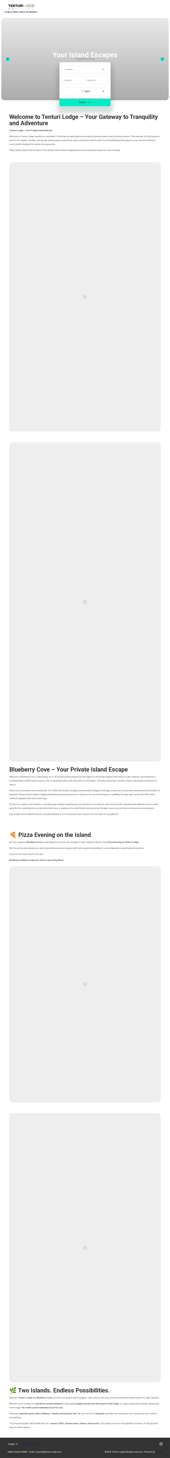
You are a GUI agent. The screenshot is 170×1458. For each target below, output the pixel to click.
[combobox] (85, 69)
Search (85, 102)
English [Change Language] (13, 1444)
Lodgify (159, 1452)
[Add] (103, 91)
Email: (32, 1452)
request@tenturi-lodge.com (48, 1452)
